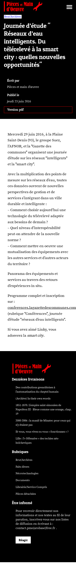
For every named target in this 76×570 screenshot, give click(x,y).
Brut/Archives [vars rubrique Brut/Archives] (12, 17)
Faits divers (22, 467)
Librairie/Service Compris (31, 487)
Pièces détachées (26, 494)
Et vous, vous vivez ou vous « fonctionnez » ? (42, 432)
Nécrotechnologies (27, 473)
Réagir (23, 540)
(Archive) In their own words (33, 398)
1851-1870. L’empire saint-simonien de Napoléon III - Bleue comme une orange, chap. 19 (44, 409)
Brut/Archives (24, 460)
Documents (23, 480)
